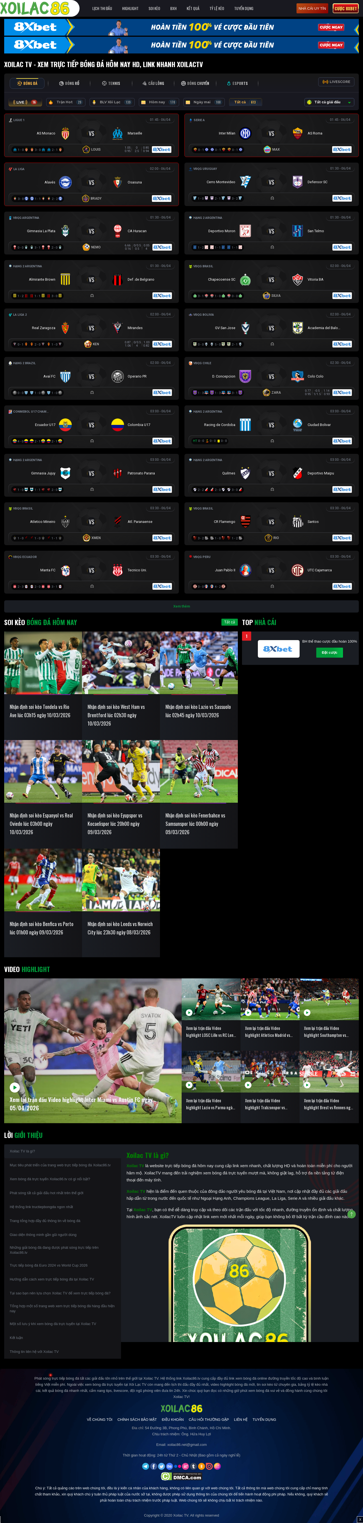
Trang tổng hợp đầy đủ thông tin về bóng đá (45, 1221)
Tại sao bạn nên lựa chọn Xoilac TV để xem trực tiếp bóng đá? (60, 1293)
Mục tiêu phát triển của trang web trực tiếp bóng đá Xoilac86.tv (60, 1165)
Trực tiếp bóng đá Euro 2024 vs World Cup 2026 (49, 1265)
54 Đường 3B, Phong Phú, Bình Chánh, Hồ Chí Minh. (188, 1428)
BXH (173, 8)
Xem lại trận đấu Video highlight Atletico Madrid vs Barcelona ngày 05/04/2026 (268, 1032)
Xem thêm (181, 606)
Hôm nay (159, 102)
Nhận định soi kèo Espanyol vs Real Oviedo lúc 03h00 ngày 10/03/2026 (41, 824)
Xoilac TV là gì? (22, 1151)
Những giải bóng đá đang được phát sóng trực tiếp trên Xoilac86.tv (54, 1250)
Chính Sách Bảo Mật (137, 1419)
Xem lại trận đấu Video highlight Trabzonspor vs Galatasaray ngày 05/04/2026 (270, 1104)
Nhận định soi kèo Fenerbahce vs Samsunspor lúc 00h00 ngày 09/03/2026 (195, 824)
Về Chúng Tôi (99, 1419)
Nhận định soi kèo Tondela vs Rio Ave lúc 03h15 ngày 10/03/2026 (40, 711)
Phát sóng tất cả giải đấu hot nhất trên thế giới (46, 1193)
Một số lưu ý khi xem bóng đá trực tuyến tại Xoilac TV (53, 1324)
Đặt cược (329, 652)
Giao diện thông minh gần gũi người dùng (43, 1235)
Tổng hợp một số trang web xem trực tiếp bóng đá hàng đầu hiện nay (62, 1308)
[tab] (27, 83)
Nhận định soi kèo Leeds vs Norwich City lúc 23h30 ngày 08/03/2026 (120, 928)
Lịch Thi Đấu (102, 8)
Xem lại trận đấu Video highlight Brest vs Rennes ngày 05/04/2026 (329, 1104)
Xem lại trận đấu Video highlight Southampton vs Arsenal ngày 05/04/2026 (325, 1032)
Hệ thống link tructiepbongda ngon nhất (41, 1207)
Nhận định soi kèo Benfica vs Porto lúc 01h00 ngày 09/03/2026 (41, 928)
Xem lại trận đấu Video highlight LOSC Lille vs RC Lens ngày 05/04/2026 (210, 1032)
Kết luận (16, 1338)
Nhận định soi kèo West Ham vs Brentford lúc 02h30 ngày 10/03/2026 (116, 715)
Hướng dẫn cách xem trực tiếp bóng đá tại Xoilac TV (52, 1279)
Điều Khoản (173, 1419)
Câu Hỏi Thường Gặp (209, 1419)
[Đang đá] (91, 134)
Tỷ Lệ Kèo (216, 8)
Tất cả (245, 102)
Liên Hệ (241, 1419)
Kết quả (193, 8)
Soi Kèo (154, 8)
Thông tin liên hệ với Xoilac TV (34, 1352)
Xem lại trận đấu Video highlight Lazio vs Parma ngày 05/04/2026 (210, 1104)
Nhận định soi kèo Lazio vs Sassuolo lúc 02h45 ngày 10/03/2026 (198, 711)
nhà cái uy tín (312, 8)
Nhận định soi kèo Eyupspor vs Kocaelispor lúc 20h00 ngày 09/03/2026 (115, 824)
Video (27, 969)
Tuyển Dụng (243, 8)
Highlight (130, 8)
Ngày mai (204, 102)
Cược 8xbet (346, 8)
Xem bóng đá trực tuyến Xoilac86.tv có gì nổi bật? (50, 1179)
